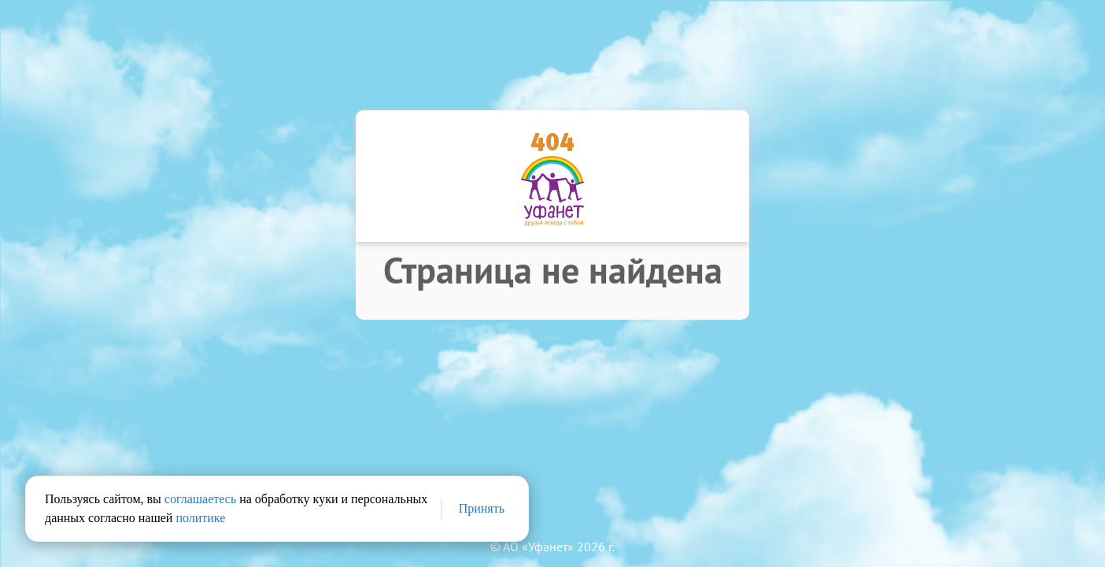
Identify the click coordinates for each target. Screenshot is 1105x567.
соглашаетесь (200, 499)
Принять (481, 508)
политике (200, 517)
